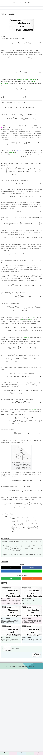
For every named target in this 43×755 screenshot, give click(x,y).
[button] (29, 180)
